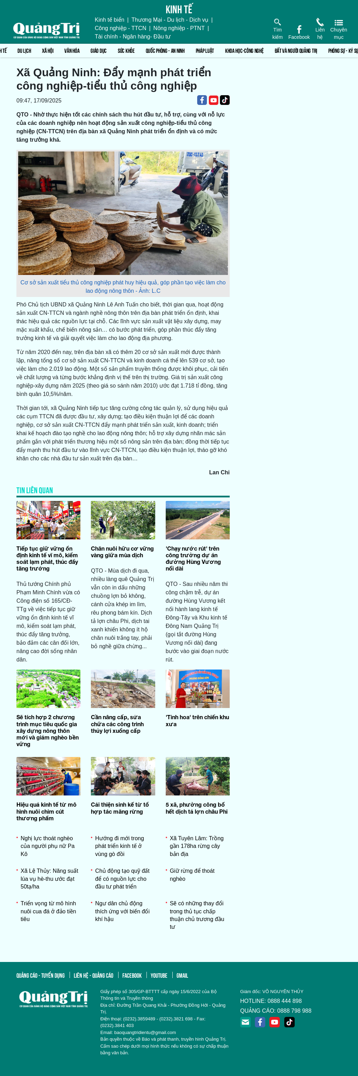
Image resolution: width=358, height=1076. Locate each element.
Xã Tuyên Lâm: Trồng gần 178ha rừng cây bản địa (197, 846)
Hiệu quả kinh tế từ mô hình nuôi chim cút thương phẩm (46, 811)
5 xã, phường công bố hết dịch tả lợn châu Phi (197, 807)
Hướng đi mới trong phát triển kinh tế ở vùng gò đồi (119, 846)
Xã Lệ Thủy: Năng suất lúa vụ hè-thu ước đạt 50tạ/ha (49, 879)
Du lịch (24, 50)
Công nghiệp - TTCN (120, 28)
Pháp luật (205, 50)
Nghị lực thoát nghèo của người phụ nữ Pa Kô (47, 846)
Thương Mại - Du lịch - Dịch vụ (169, 20)
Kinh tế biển (109, 20)
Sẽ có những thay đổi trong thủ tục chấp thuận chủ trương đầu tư (197, 915)
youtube (159, 975)
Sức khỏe (126, 50)
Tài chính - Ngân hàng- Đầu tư (133, 37)
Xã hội (47, 50)
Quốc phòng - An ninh (165, 50)
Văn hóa (71, 50)
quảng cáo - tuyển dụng (40, 975)
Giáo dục (99, 50)
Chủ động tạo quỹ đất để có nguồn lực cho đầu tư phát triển (122, 879)
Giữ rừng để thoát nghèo (192, 875)
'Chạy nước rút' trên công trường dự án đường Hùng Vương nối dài (193, 558)
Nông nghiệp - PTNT (179, 28)
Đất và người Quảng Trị (296, 50)
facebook (132, 975)
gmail (182, 975)
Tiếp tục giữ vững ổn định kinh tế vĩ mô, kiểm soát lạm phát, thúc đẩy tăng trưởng (47, 558)
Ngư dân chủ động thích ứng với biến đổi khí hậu (122, 911)
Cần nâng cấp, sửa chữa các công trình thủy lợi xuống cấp (117, 724)
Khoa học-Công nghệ (244, 50)
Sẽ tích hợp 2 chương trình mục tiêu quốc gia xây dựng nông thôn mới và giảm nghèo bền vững (47, 730)
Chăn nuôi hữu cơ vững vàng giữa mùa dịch (122, 551)
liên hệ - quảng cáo (93, 975)
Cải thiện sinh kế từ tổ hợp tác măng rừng (120, 807)
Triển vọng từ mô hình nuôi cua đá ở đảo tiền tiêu (48, 911)
